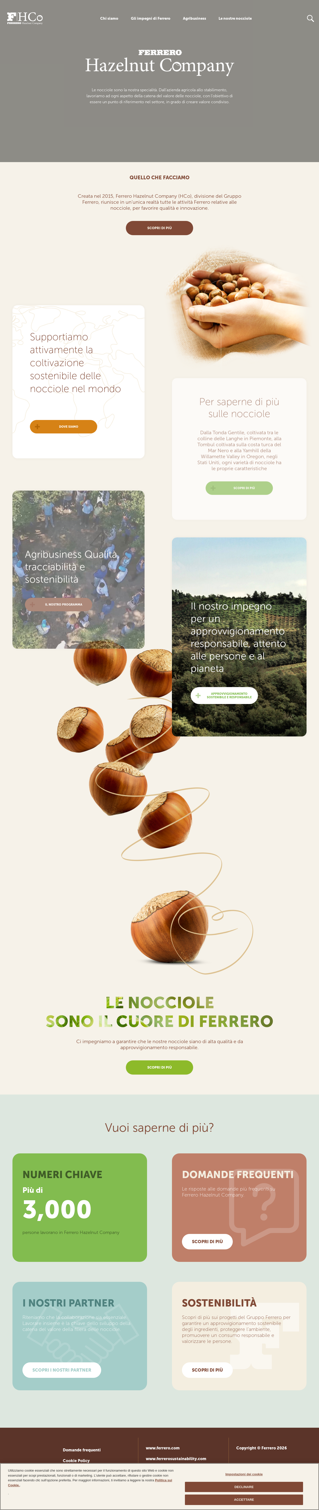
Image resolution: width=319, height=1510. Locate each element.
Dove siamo (68, 446)
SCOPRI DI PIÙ (207, 1241)
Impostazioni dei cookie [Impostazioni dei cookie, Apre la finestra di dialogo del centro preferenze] (244, 1476)
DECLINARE (244, 1488)
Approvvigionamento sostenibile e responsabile (229, 714)
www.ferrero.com (163, 1448)
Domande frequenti (82, 1450)
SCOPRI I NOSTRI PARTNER (61, 1370)
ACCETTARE (244, 1501)
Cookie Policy (76, 1460)
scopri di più (159, 228)
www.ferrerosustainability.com (176, 1458)
